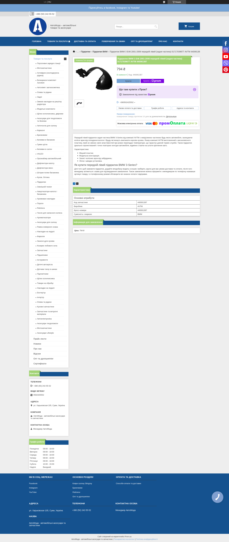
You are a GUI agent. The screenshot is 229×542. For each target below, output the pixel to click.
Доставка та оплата (85, 41)
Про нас (163, 41)
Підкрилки (85, 51)
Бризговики (77, 488)
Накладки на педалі (45, 231)
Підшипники (42, 255)
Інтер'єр (40, 297)
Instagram (33, 488)
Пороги (40, 203)
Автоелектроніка (44, 319)
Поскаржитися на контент (124, 539)
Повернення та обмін (113, 41)
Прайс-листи (39, 339)
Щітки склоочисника (46, 278)
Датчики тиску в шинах (47, 269)
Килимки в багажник (46, 140)
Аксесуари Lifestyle (45, 333)
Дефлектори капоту (45, 163)
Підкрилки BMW (99, 51)
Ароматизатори (44, 217)
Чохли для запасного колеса (49, 213)
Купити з (152, 81)
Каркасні (41, 130)
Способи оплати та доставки (128, 483)
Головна (36, 41)
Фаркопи (41, 236)
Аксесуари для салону (47, 222)
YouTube (33, 492)
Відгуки (37, 353)
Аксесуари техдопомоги (47, 323)
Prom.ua (128, 537)
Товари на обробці (45, 283)
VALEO (40, 154)
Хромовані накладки (46, 199)
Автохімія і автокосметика (48, 87)
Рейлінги (41, 208)
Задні (39, 97)
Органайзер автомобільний (49, 158)
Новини (37, 343)
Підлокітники (42, 274)
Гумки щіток (42, 144)
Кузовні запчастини (45, 307)
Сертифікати (39, 363)
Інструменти (42, 260)
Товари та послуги (57, 41)
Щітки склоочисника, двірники (50, 114)
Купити (128, 81)
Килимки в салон (44, 149)
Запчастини (42, 250)
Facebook (33, 483)
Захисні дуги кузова (45, 241)
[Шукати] (155, 26)
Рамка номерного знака (47, 227)
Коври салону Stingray (82, 483)
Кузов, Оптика (43, 177)
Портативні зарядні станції (48, 63)
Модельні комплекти (46, 109)
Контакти (178, 41)
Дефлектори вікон (45, 168)
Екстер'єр (41, 293)
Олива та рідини (44, 92)
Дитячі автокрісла (45, 264)
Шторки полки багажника (48, 173)
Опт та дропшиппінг (142, 41)
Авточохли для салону (47, 126)
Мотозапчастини (44, 68)
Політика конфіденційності (147, 539)
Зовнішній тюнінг (44, 187)
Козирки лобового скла (47, 246)
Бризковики (42, 135)
